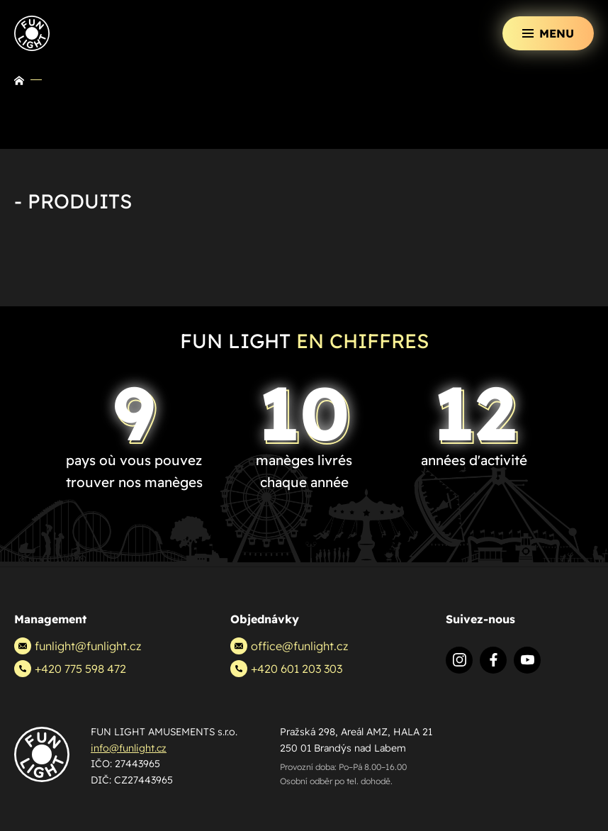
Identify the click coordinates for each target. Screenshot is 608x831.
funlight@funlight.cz (77, 645)
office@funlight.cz (289, 645)
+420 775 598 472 (70, 668)
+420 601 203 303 (286, 668)
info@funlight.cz (129, 748)
